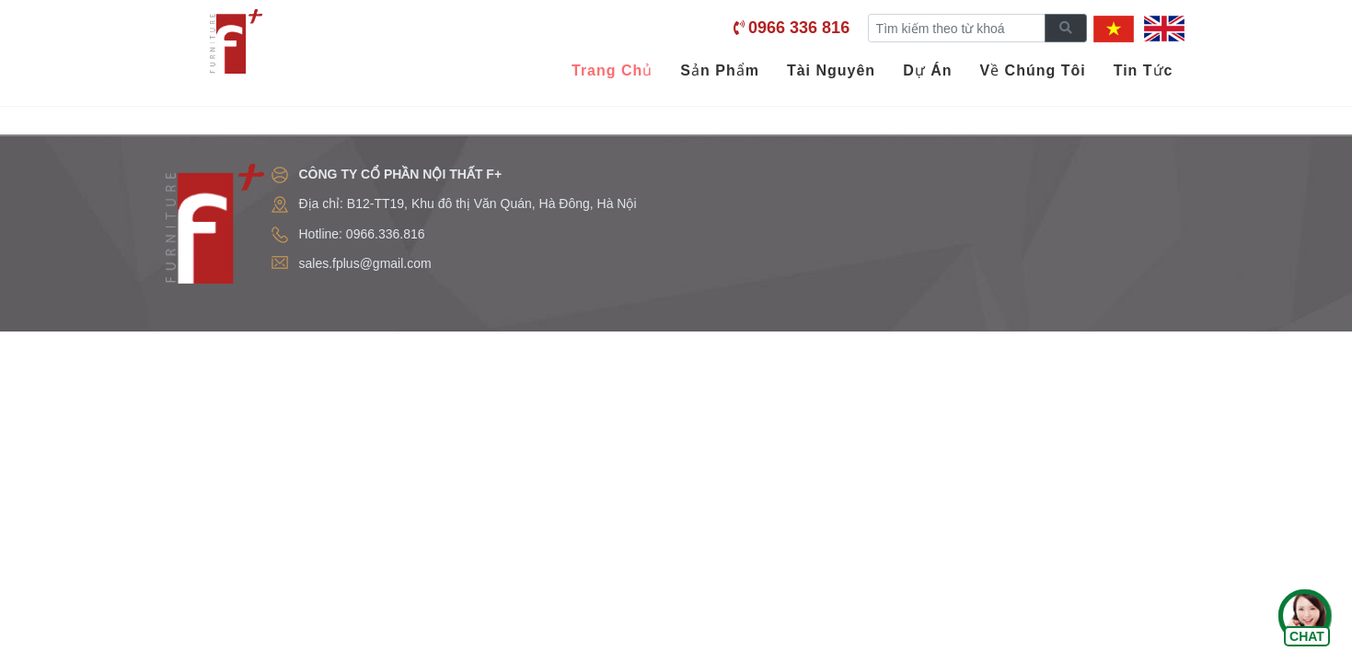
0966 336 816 (798, 27)
